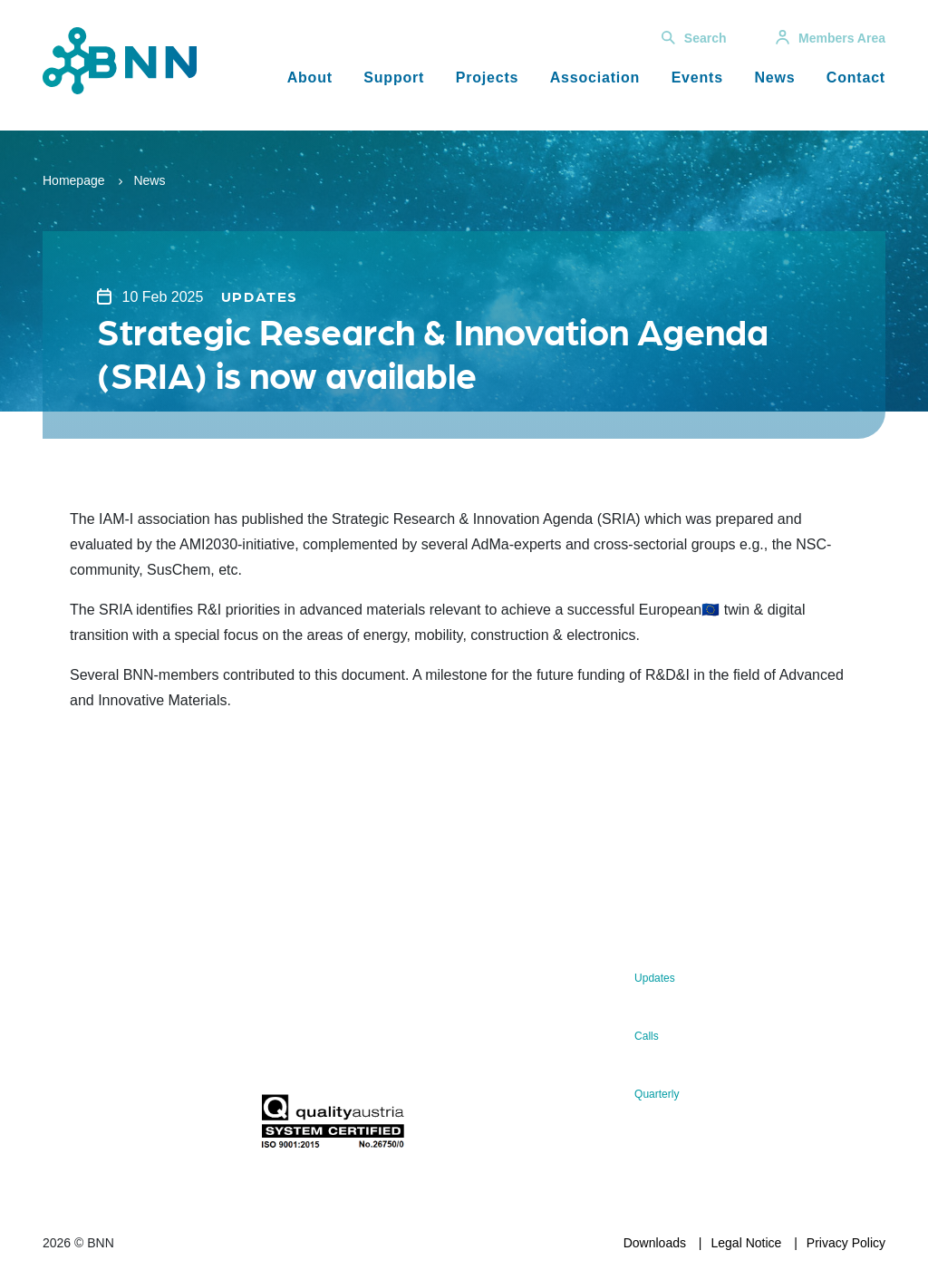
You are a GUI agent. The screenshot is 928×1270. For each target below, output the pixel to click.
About (310, 77)
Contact (855, 77)
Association (595, 77)
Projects (487, 77)
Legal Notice (746, 1243)
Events (697, 77)
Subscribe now (342, 1055)
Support (393, 77)
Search (694, 38)
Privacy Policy (846, 1243)
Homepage (74, 180)
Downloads (655, 1243)
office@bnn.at (82, 1049)
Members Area (830, 38)
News (774, 77)
